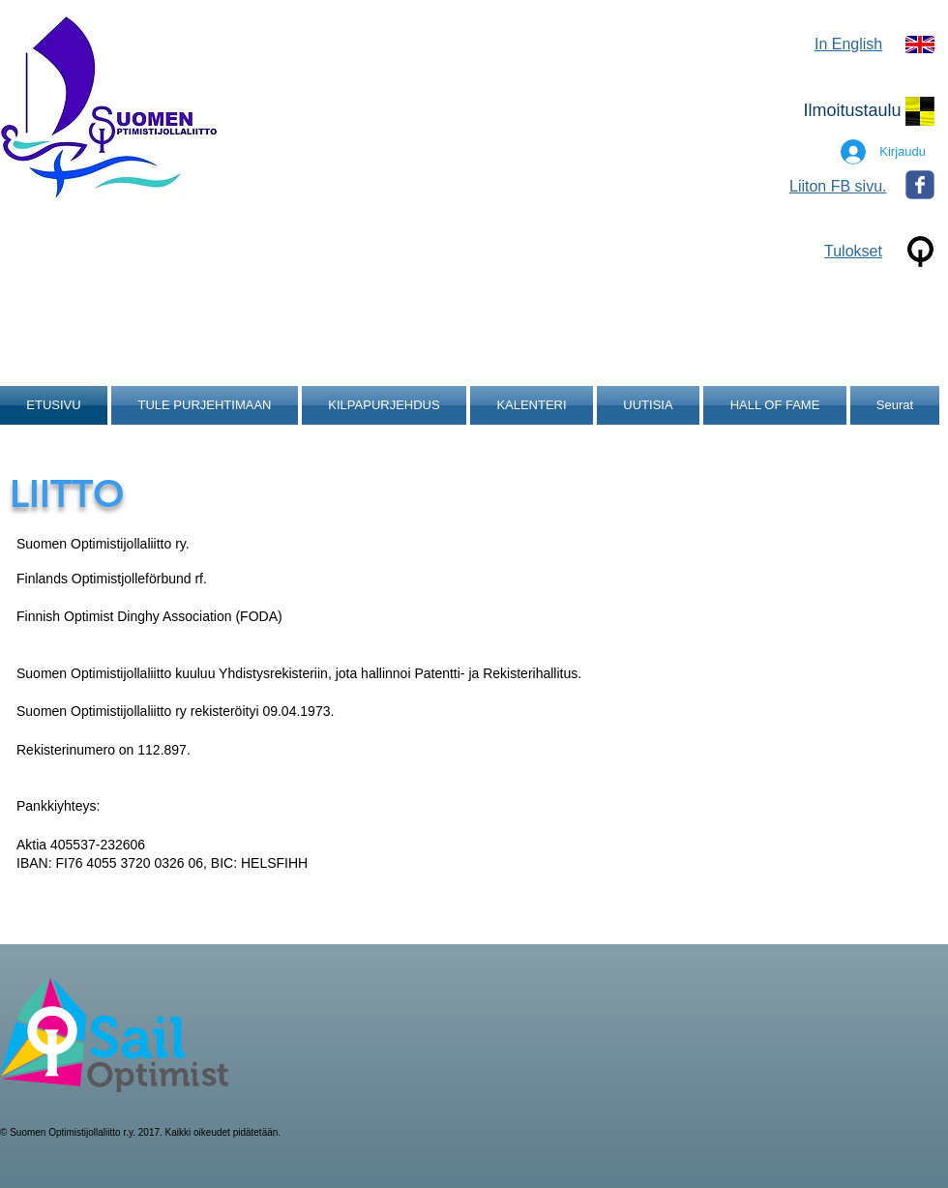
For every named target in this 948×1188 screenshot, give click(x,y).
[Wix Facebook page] (919, 184)
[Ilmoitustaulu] (852, 111)
